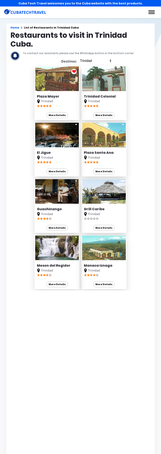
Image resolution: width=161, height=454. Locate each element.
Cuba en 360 (96, 356)
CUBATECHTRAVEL (19, 383)
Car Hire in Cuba (99, 362)
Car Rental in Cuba (101, 351)
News (91, 451)
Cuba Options (97, 367)
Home (14, 28)
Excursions (75, 451)
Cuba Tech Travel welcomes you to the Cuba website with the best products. (80, 3)
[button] (151, 12)
